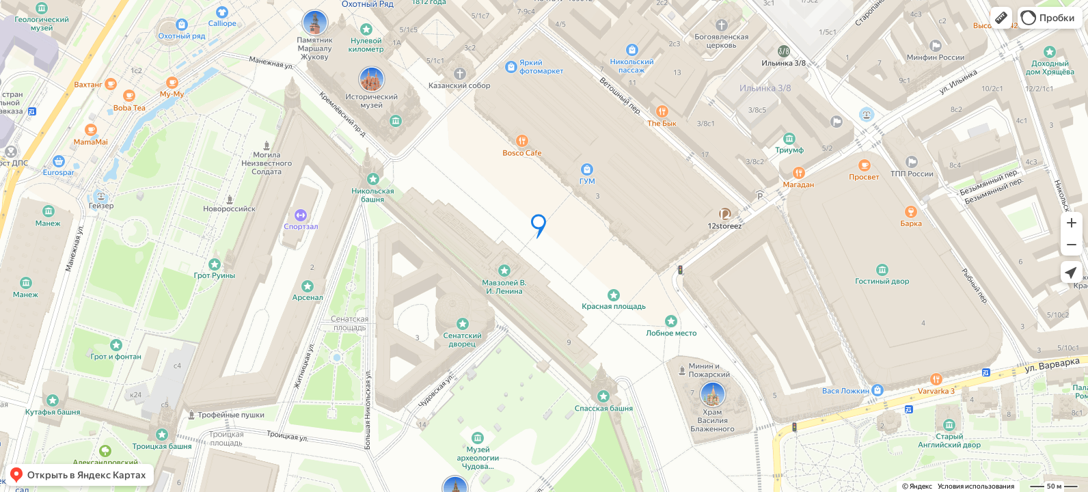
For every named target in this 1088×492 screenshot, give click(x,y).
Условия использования (976, 486)
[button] (1001, 18)
